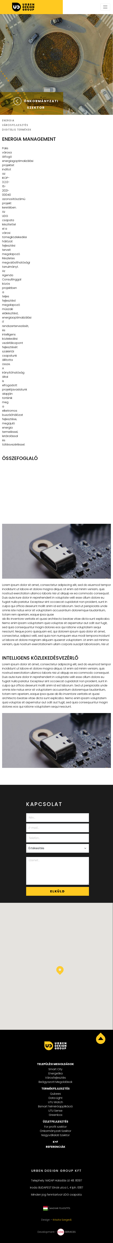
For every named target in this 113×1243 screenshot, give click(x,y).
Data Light (55, 1098)
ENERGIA (8, 120)
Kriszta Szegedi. (62, 1219)
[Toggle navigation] (105, 7)
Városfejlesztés (55, 1078)
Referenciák (55, 1147)
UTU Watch (55, 1102)
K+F (55, 1142)
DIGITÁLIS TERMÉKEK (16, 129)
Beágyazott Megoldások (55, 1082)
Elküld (57, 891)
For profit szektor (55, 1127)
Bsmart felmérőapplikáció (55, 1106)
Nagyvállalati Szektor (55, 1135)
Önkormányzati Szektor (55, 1131)
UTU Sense (55, 1111)
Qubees (55, 1094)
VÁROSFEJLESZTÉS (15, 125)
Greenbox (55, 1115)
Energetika (55, 1073)
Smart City (55, 1069)
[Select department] (57, 848)
